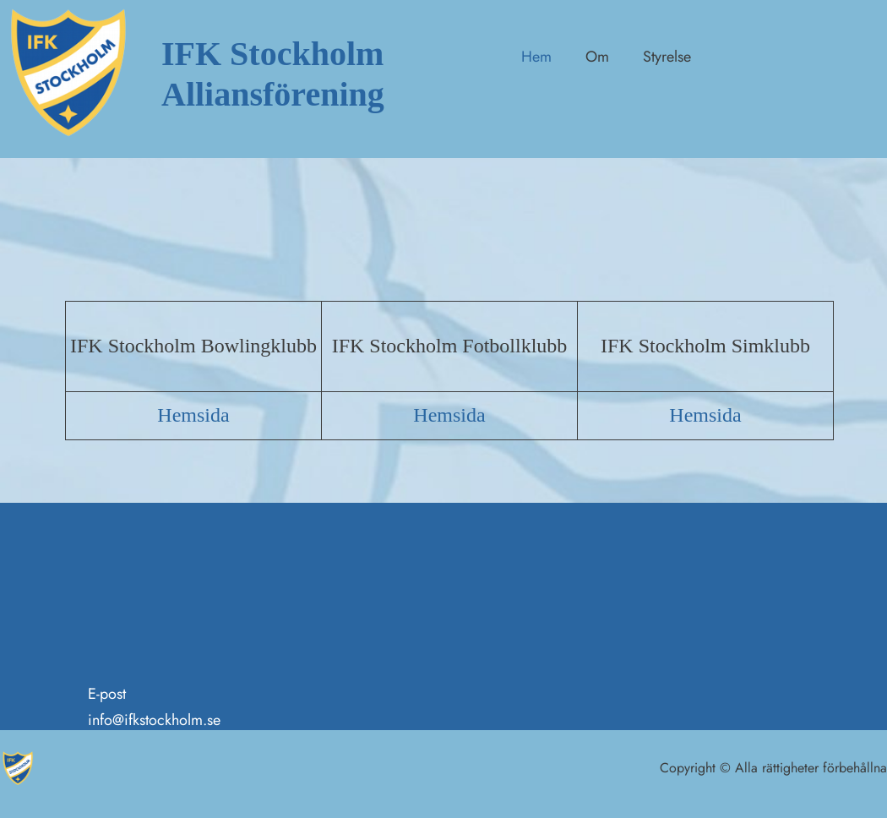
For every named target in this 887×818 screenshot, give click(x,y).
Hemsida (193, 415)
